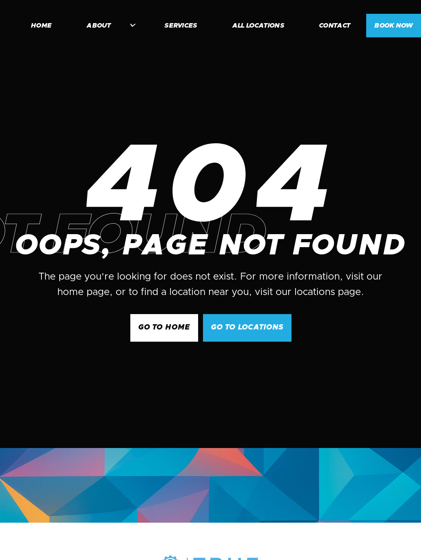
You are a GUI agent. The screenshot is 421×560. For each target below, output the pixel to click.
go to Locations (247, 327)
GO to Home (164, 327)
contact (334, 25)
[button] (106, 25)
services (180, 25)
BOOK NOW (393, 25)
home (41, 25)
